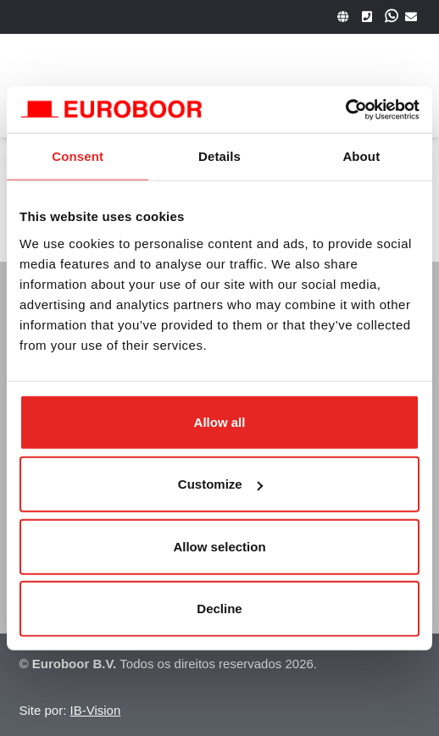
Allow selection (219, 546)
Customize (220, 484)
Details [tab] (219, 156)
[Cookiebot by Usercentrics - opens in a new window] (345, 109)
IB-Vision (95, 710)
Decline (219, 608)
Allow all (220, 421)
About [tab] (361, 156)
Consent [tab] (77, 156)
